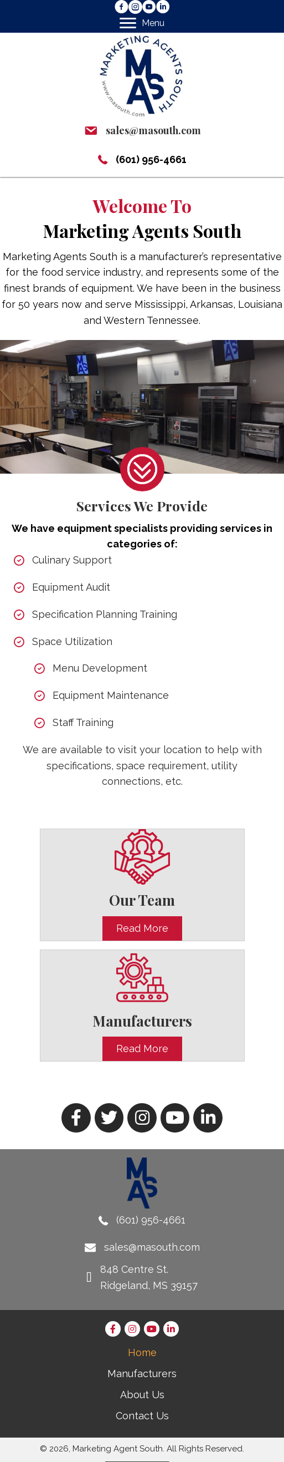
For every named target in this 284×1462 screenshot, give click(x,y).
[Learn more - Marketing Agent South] (142, 460)
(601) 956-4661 (151, 159)
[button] (121, 7)
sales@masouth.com (153, 130)
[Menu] (142, 23)
